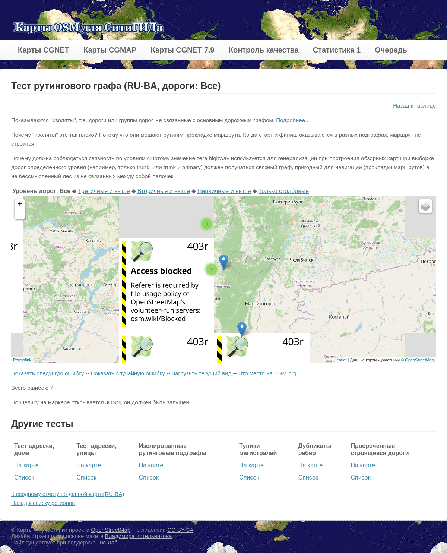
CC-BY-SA (180, 530)
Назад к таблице (414, 105)
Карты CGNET (43, 50)
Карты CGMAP (109, 50)
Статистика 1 (337, 50)
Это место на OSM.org (267, 373)
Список (24, 477)
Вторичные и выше (163, 191)
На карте (26, 465)
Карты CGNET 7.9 (182, 50)
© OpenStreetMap (417, 360)
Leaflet (340, 360)
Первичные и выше (224, 191)
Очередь (391, 50)
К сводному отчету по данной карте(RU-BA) (67, 494)
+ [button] (20, 204)
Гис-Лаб (108, 542)
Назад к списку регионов (43, 503)
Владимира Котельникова (138, 536)
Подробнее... (293, 120)
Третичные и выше (104, 191)
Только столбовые (284, 191)
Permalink (22, 360)
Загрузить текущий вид (201, 373)
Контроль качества (264, 50)
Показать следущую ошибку (47, 373)
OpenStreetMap (110, 530)
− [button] (20, 214)
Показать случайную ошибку (128, 373)
